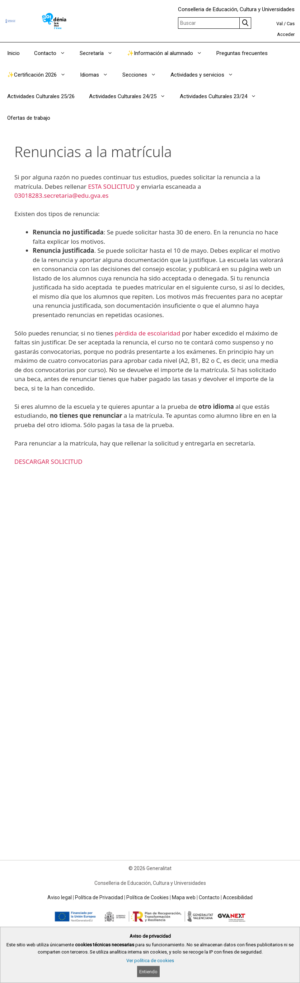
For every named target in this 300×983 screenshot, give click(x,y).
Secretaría (100, 53)
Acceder (286, 34)
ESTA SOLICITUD (111, 186)
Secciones (142, 75)
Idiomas (97, 75)
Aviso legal (59, 897)
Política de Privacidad (99, 897)
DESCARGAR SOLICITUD (48, 461)
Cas (291, 23)
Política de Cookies (147, 897)
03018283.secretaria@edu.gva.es (61, 195)
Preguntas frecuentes (242, 53)
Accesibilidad (238, 897)
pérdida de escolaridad (147, 333)
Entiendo (148, 971)
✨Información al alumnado (168, 53)
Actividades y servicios (205, 75)
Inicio (13, 53)
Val (279, 23)
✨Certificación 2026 (40, 75)
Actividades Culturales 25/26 (41, 96)
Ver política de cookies (150, 960)
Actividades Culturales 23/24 (221, 96)
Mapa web (184, 897)
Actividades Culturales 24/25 (131, 96)
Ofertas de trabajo (28, 118)
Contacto (53, 53)
